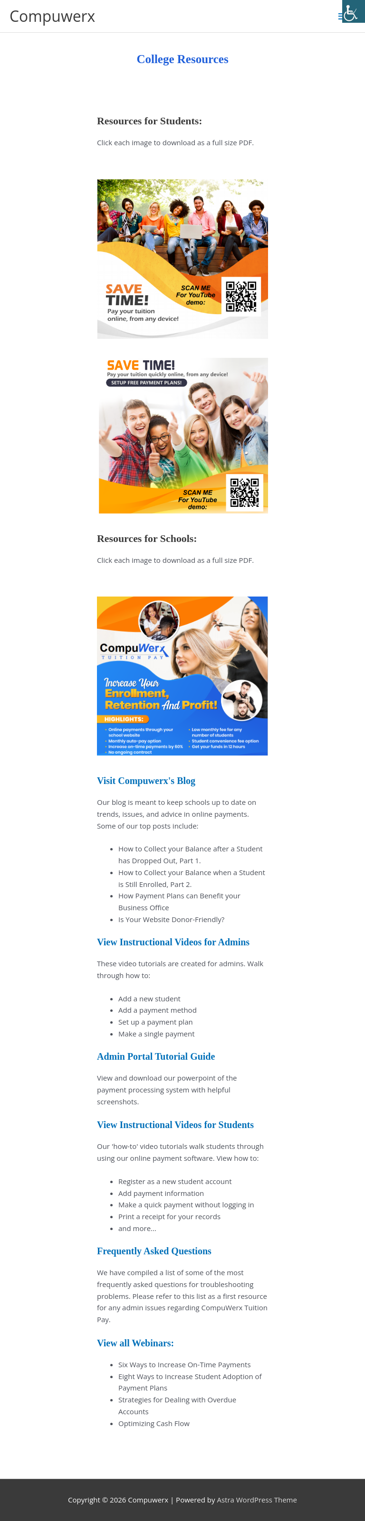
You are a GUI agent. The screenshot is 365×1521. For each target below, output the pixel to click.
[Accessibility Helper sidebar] (353, 11)
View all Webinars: (135, 1343)
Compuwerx (52, 16)
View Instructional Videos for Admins (173, 942)
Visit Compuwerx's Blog (146, 780)
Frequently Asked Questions (154, 1251)
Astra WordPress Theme (257, 1499)
